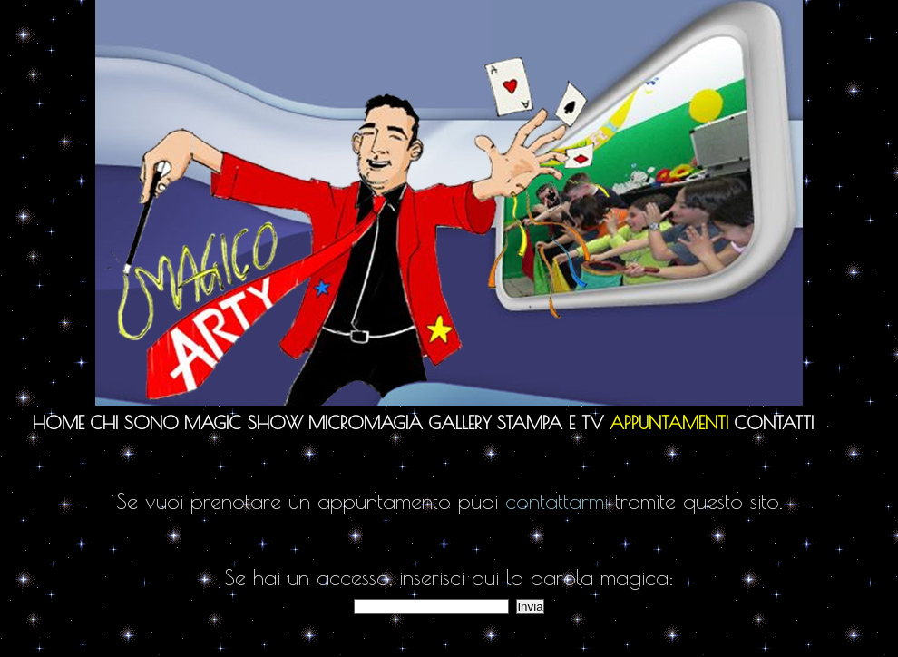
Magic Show (243, 422)
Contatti (774, 422)
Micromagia (365, 422)
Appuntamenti (669, 422)
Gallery (460, 422)
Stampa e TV (550, 422)
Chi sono (134, 422)
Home (58, 422)
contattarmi (556, 501)
